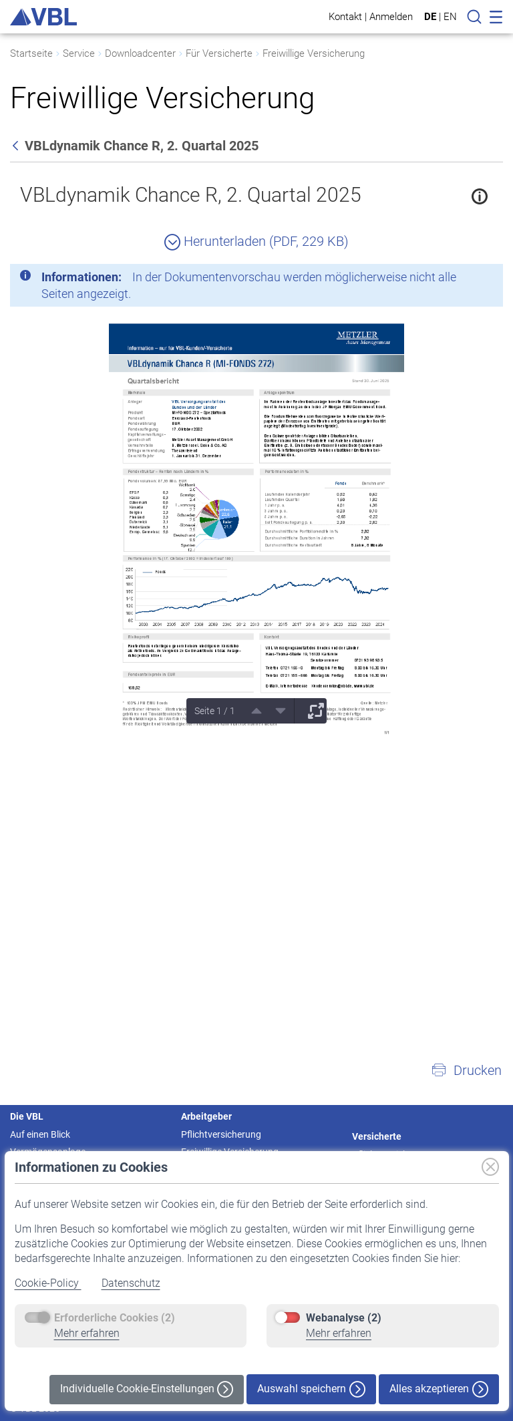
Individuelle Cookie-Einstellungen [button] (146, 1389)
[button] (466, 1070)
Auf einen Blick (40, 1134)
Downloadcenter (140, 53)
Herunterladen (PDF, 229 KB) (256, 241)
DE (430, 17)
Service (79, 53)
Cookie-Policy (48, 1283)
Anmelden (391, 16)
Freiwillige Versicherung (314, 53)
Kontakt (345, 16)
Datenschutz (131, 1283)
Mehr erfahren (87, 1333)
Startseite (31, 53)
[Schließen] (456, 279)
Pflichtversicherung (221, 1134)
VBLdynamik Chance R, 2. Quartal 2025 (190, 194)
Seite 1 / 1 (214, 710)
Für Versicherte (219, 53)
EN (450, 17)
